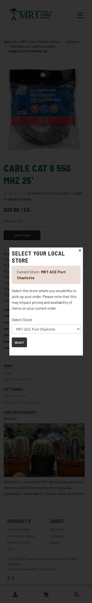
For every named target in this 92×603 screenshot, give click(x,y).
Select (19, 342)
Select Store (22, 319)
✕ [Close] (79, 250)
